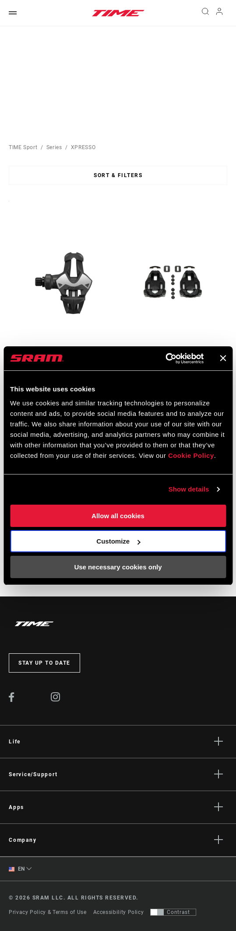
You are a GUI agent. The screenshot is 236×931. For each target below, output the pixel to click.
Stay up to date (44, 663)
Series (54, 147)
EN (17, 869)
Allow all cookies (118, 516)
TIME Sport (23, 147)
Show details (189, 489)
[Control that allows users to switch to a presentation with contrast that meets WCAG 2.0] (173, 912)
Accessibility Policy (118, 912)
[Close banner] (223, 358)
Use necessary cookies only (118, 567)
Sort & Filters (118, 175)
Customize (118, 541)
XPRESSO (83, 147)
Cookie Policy (191, 455)
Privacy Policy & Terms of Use (48, 912)
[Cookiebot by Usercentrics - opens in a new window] (165, 358)
